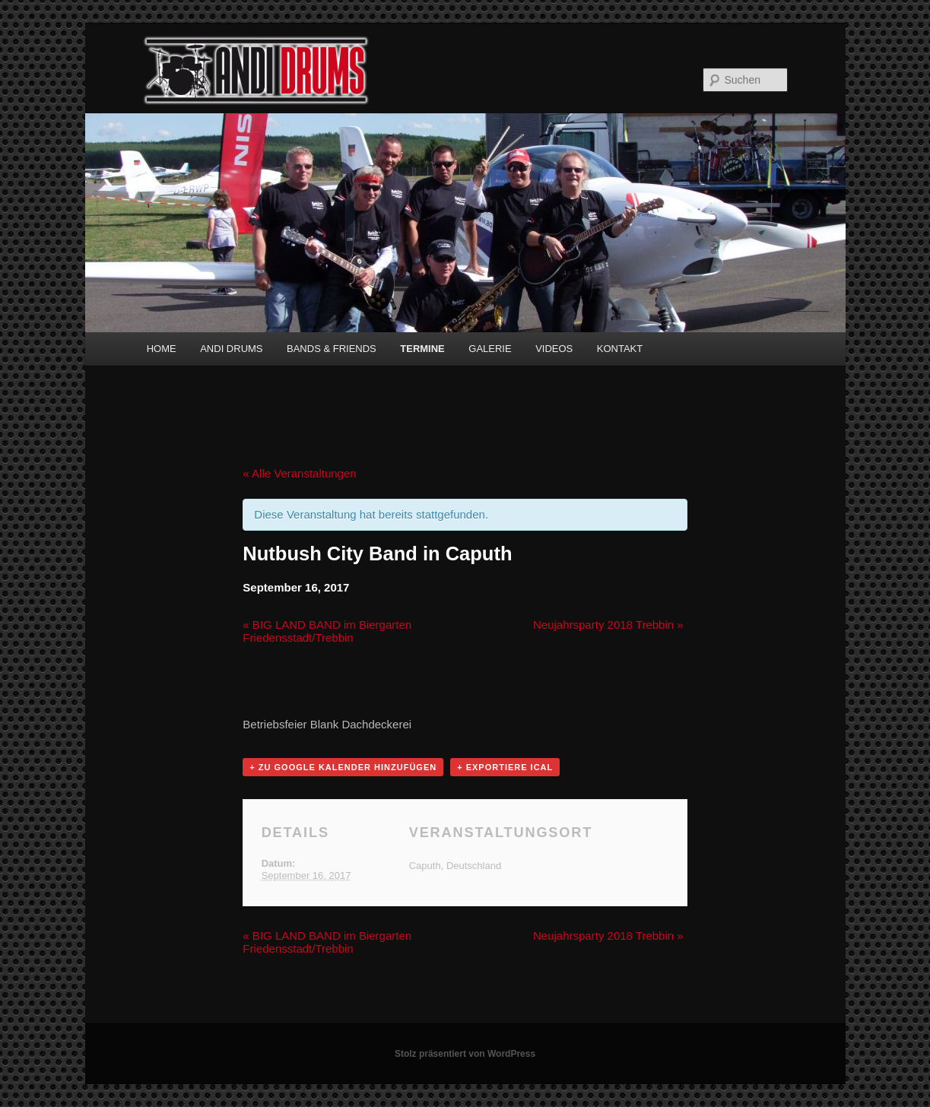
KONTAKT (620, 348)
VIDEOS (554, 348)
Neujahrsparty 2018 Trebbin (608, 624)
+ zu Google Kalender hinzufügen (342, 767)
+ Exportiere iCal (505, 767)
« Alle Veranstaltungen (299, 473)
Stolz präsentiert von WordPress (465, 1053)
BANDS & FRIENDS (331, 348)
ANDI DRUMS (231, 348)
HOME (161, 348)
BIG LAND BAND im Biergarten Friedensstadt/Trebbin (327, 631)
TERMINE (422, 348)
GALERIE (489, 348)
